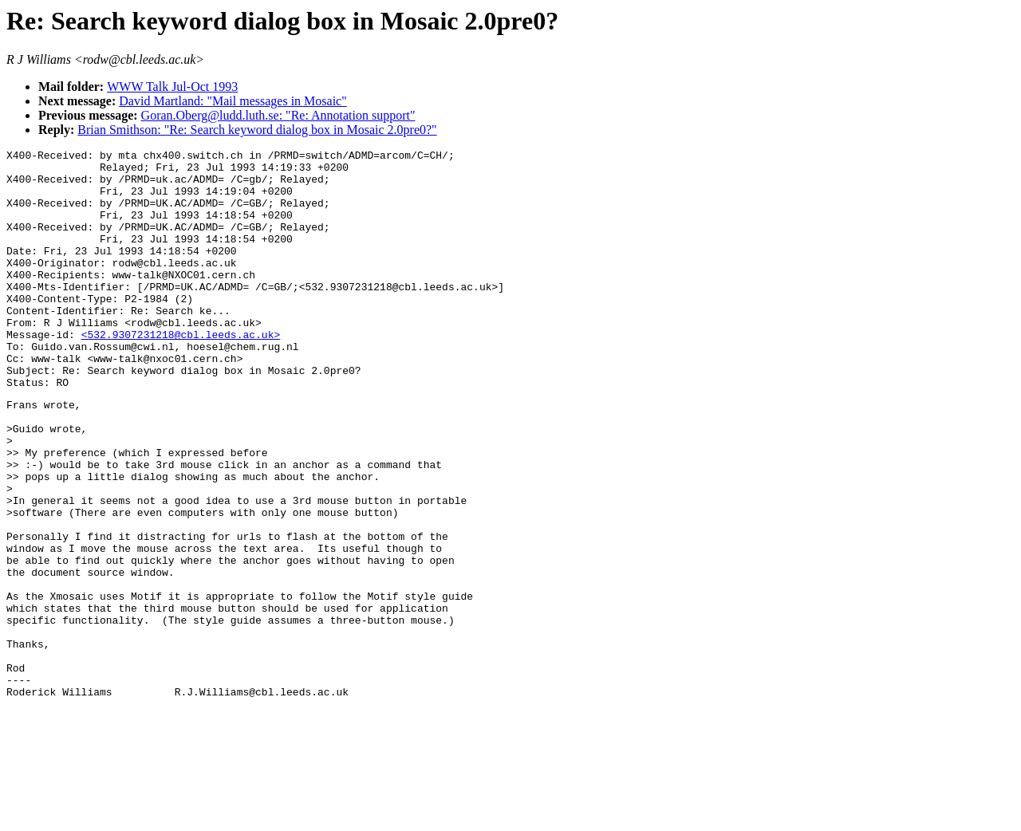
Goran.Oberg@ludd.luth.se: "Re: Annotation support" (278, 115)
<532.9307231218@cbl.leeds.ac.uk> (181, 372)
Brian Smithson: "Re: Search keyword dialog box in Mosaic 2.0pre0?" (256, 129)
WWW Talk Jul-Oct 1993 (172, 86)
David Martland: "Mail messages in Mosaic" (232, 101)
